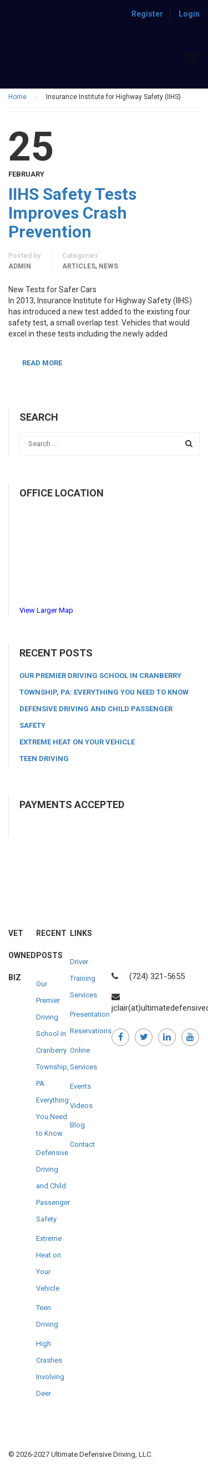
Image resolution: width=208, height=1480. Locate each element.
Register (147, 13)
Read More (42, 363)
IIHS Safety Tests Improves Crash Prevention (72, 213)
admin (19, 266)
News (108, 266)
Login (189, 13)
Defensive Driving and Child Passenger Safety (53, 1185)
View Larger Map (46, 610)
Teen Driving (44, 758)
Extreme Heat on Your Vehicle (77, 742)
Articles (78, 266)
